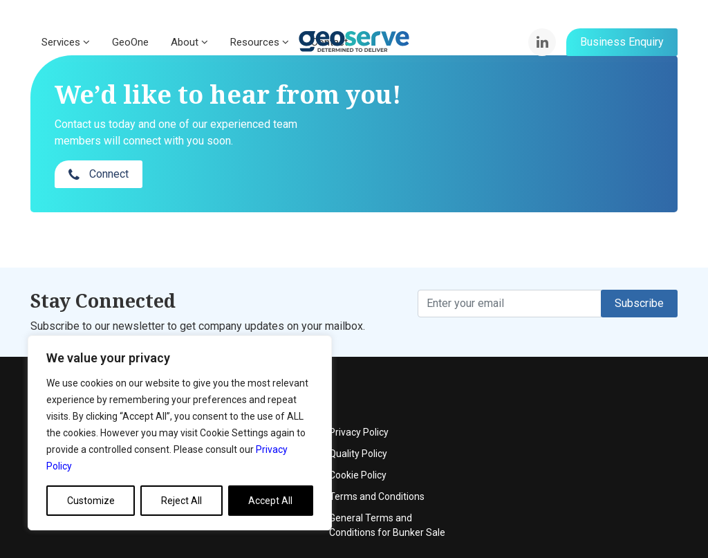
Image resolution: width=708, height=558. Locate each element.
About (189, 42)
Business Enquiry (622, 41)
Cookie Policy (579, 421)
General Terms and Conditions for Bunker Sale (608, 471)
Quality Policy (579, 399)
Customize (91, 500)
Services (65, 42)
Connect (560, 120)
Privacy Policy (580, 378)
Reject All (181, 500)
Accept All (270, 500)
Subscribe (639, 275)
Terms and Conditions (598, 442)
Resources (259, 42)
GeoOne (130, 42)
